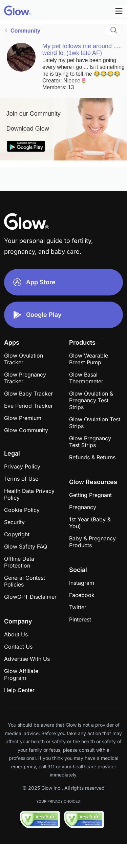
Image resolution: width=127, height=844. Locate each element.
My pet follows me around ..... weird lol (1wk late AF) (82, 49)
